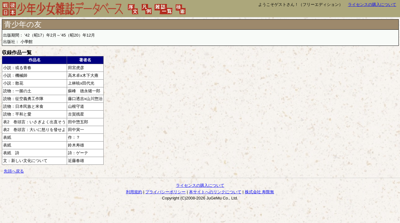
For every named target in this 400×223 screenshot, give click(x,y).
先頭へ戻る (14, 171)
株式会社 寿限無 (259, 192)
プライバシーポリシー (165, 192)
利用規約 (134, 192)
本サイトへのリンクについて (215, 192)
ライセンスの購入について (372, 4)
